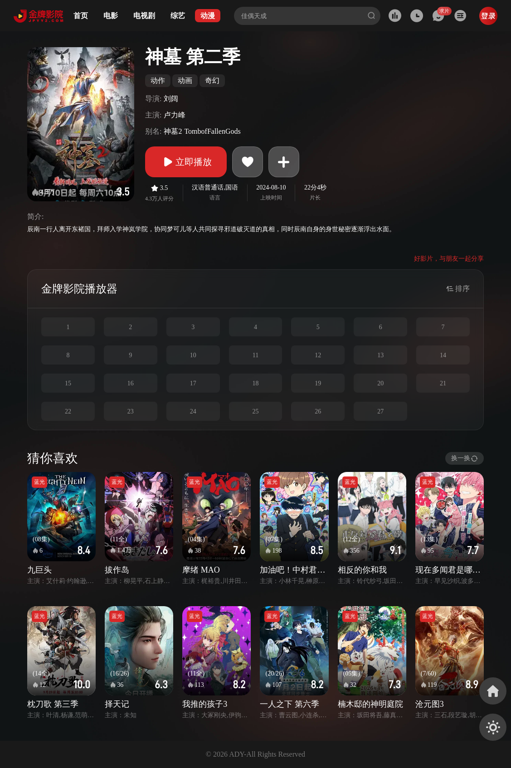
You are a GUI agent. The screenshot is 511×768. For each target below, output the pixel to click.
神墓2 (173, 131)
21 (443, 383)
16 (130, 383)
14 (443, 355)
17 (193, 383)
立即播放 (186, 162)
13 (380, 355)
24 (193, 411)
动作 (158, 80)
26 (318, 411)
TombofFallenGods (212, 131)
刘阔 (171, 98)
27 (380, 411)
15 (68, 383)
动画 (185, 80)
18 (255, 383)
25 (255, 411)
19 (318, 383)
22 (68, 411)
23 (130, 411)
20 (380, 383)
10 (193, 355)
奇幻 (212, 80)
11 (255, 355)
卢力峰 (174, 115)
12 (318, 355)
